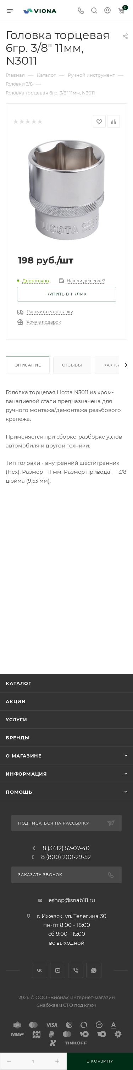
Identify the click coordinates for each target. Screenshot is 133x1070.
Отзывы (72, 365)
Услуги (16, 719)
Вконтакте (39, 970)
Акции (16, 701)
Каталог (19, 683)
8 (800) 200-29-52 (66, 857)
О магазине (24, 756)
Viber (75, 970)
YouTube (57, 970)
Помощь (19, 792)
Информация (26, 774)
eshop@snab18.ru (72, 900)
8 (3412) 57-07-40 (66, 848)
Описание (28, 365)
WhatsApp (93, 970)
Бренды (18, 737)
